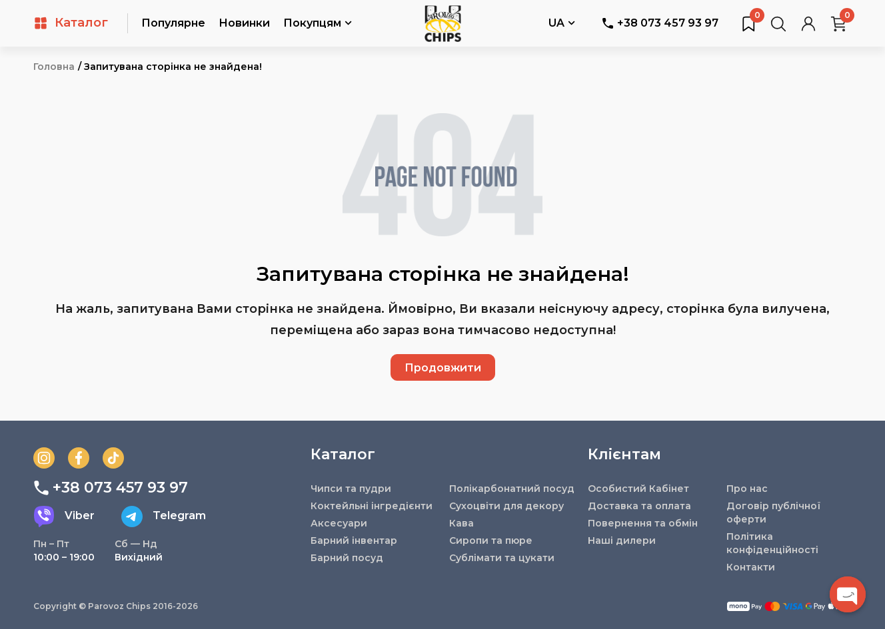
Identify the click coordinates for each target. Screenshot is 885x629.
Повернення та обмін (643, 523)
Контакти (750, 567)
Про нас (747, 489)
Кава (461, 523)
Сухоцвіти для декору (506, 506)
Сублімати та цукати (501, 558)
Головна (54, 67)
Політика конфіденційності (772, 543)
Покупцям (317, 24)
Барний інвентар (354, 540)
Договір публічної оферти (773, 512)
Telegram (163, 516)
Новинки (244, 23)
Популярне (173, 23)
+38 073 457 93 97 (660, 23)
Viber (64, 516)
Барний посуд (347, 558)
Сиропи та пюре (490, 540)
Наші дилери (622, 540)
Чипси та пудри (351, 489)
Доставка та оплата (639, 506)
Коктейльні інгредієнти (372, 506)
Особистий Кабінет (638, 489)
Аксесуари (339, 523)
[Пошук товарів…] (778, 23)
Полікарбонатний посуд (511, 489)
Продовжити (443, 367)
